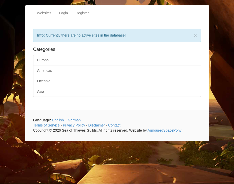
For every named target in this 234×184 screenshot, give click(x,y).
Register (82, 13)
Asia (40, 91)
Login (63, 13)
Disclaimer (96, 125)
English (58, 120)
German (74, 120)
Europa (43, 60)
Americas (44, 70)
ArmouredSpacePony (164, 130)
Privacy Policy (74, 125)
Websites (44, 13)
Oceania (44, 81)
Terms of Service (46, 125)
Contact (114, 125)
